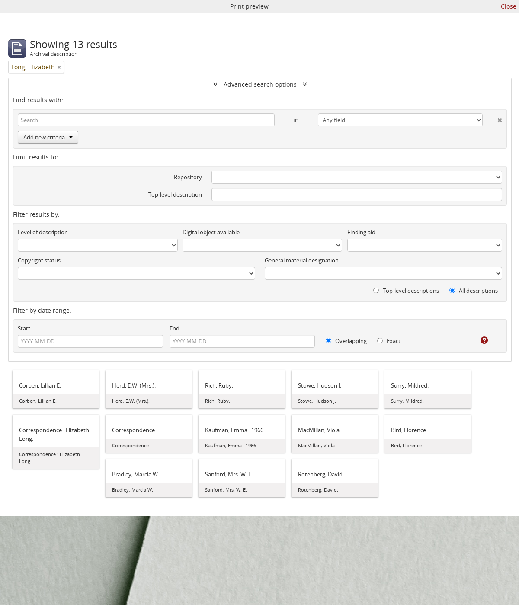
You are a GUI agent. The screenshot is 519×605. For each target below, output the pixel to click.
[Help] (478, 340)
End (174, 328)
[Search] (146, 119)
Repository (188, 177)
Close (508, 6)
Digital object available (211, 232)
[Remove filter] (59, 67)
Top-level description (175, 194)
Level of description (43, 232)
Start (24, 328)
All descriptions (473, 290)
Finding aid (361, 232)
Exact (388, 341)
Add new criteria (48, 137)
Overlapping (346, 341)
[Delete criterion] (492, 118)
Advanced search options (260, 84)
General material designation (302, 260)
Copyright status (39, 260)
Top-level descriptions (406, 290)
